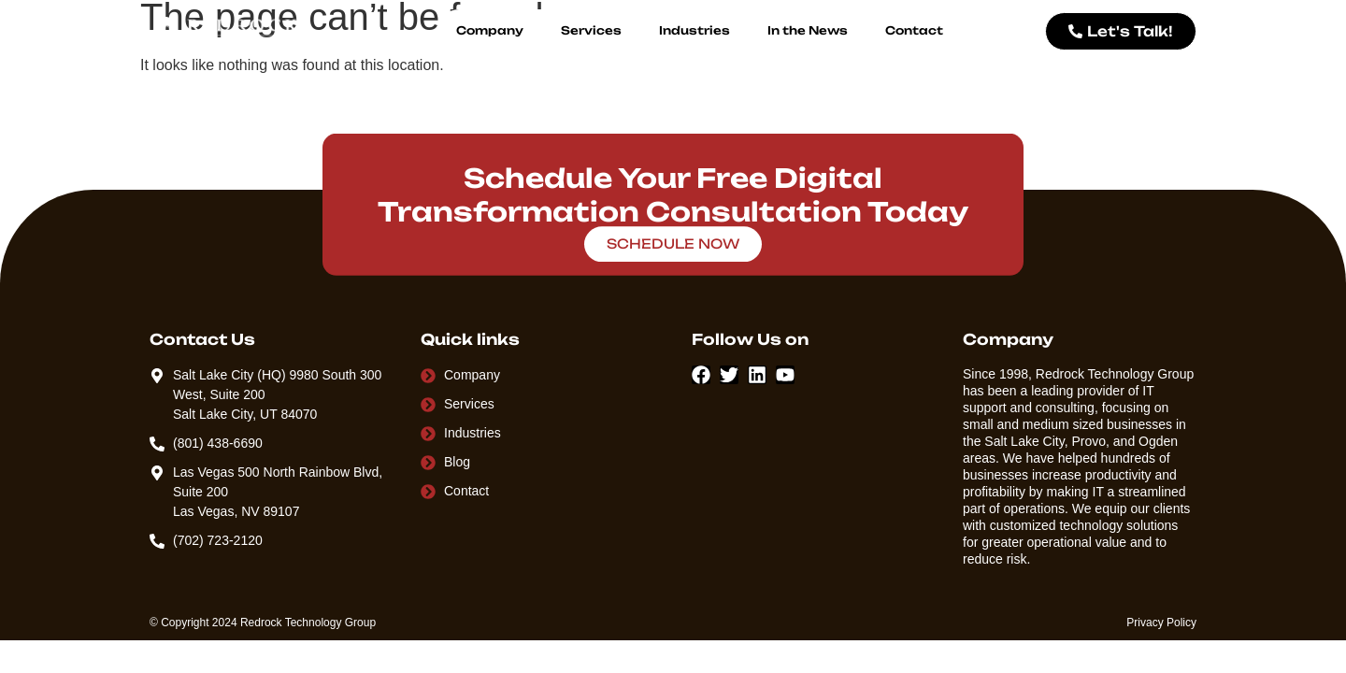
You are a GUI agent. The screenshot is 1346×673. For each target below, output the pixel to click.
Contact (914, 30)
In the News (807, 30)
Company (489, 30)
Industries (694, 30)
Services (591, 30)
